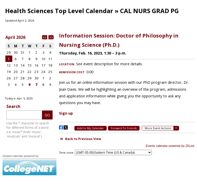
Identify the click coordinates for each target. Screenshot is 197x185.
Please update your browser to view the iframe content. (29, 64)
